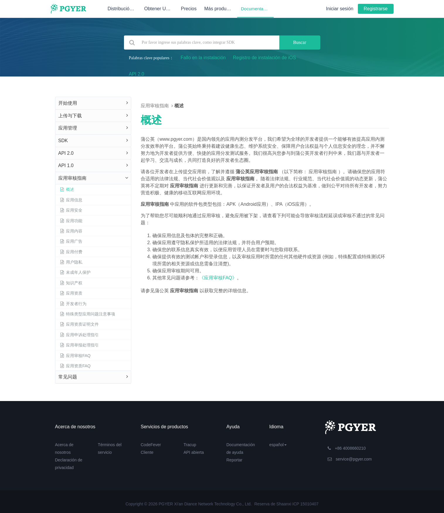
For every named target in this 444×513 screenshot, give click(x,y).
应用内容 (71, 231)
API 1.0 (66, 165)
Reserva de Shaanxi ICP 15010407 (286, 504)
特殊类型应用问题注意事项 (87, 314)
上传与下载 (70, 115)
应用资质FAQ (75, 365)
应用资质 (71, 293)
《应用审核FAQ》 (218, 277)
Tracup (189, 444)
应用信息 (71, 200)
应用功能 (71, 220)
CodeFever (151, 444)
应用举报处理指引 (79, 345)
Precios (188, 8)
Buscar (299, 42)
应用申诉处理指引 (79, 334)
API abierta (193, 452)
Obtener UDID (159, 8)
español (278, 444)
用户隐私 (71, 262)
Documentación (256, 8)
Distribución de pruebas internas (124, 8)
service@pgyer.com (350, 459)
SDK (63, 140)
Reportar (234, 460)
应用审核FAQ (75, 355)
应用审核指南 (72, 178)
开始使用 (67, 103)
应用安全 (71, 210)
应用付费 (71, 251)
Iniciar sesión (339, 8)
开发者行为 (73, 303)
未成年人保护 (75, 272)
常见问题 (67, 376)
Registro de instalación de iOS (264, 57)
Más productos (220, 8)
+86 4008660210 (347, 448)
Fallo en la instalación (203, 57)
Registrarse (376, 8)
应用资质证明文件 (79, 324)
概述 (67, 189)
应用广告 (71, 241)
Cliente (147, 452)
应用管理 (67, 127)
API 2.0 (136, 74)
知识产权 (71, 283)
